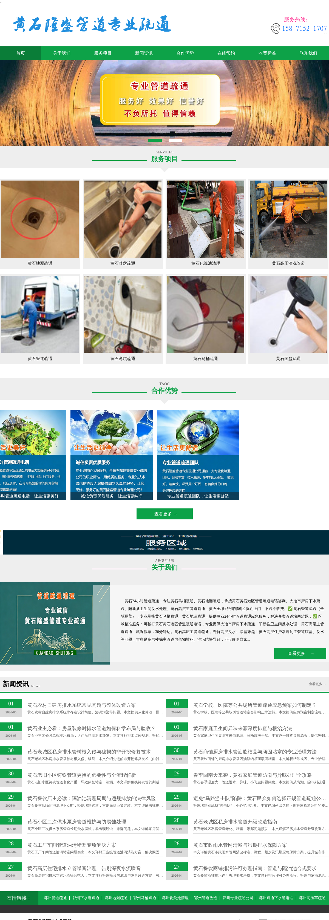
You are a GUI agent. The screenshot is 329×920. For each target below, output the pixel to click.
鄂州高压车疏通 (312, 898)
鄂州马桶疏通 (144, 898)
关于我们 (61, 53)
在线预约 (226, 53)
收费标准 (267, 53)
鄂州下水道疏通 (85, 898)
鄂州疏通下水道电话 (276, 898)
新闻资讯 (144, 53)
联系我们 (308, 53)
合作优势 (185, 53)
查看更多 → (317, 684)
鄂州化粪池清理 (175, 898)
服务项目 (103, 53)
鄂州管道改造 (205, 898)
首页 (20, 53)
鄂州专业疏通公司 (238, 898)
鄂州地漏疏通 (116, 898)
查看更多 (163, 513)
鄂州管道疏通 (55, 898)
